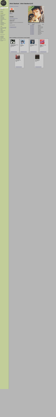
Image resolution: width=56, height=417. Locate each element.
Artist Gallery (1, 37)
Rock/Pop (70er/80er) (2, 30)
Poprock (1, 21)
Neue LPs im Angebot (2, 14)
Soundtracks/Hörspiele (3, 23)
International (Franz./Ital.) (3, 19)
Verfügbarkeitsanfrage (13, 27)
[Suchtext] (4, 7)
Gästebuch (1, 11)
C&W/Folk (1, 16)
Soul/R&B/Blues (2, 22)
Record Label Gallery (2, 38)
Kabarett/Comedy (2, 15)
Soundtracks (1, 31)
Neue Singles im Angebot (3, 27)
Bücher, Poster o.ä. (2, 34)
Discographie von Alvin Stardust (14, 6)
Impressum (1, 40)
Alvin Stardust (32, 28)
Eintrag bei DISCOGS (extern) (14, 18)
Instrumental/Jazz (2, 18)
